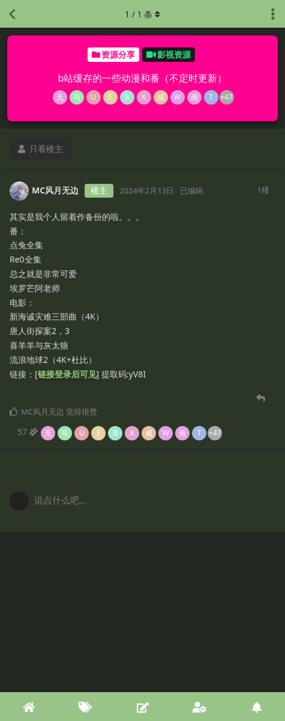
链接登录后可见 (67, 374)
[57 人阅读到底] (120, 432)
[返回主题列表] (12, 14)
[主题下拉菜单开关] (273, 14)
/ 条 (142, 14)
